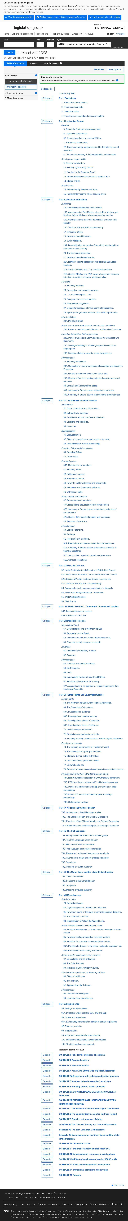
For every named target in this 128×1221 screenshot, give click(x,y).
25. (65, 299)
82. (65, 916)
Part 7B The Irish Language (72, 831)
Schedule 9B (65, 1130)
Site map (42, 1204)
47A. (66, 505)
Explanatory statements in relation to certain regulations (91, 1022)
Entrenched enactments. (77, 143)
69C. (66, 721)
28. (65, 312)
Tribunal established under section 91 (91, 1149)
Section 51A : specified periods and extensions (89, 555)
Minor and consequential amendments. (82, 1035)
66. (65, 677)
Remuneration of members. (79, 500)
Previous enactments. (73, 107)
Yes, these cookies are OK (20, 17)
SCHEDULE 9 (65, 1119)
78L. (63, 844)
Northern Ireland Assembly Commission (91, 1081)
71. (65, 734)
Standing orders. (74, 470)
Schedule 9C (65, 1135)
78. (65, 769)
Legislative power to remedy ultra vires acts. (87, 908)
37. (65, 439)
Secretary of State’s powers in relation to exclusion (91, 390)
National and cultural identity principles (83, 812)
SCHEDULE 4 (65, 1071)
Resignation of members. (78, 539)
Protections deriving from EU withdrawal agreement (84, 774)
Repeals (77, 1175)
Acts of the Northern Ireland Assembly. (83, 129)
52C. (63, 583)
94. (65, 998)
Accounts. (71, 655)
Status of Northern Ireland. (76, 102)
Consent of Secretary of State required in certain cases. (91, 155)
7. (64, 143)
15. (65, 194)
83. (65, 921)
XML (37, 1197)
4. (62, 116)
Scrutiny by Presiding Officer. (80, 168)
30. (65, 386)
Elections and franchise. (78, 422)
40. (65, 457)
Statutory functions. (76, 286)
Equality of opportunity (71, 743)
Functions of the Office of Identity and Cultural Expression (92, 821)
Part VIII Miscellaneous (70, 895)
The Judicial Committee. (78, 916)
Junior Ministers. (74, 241)
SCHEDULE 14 (65, 1170)
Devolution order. (71, 111)
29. (65, 362)
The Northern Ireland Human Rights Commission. (89, 703)
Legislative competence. (77, 134)
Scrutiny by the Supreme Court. (81, 172)
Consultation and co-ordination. (81, 959)
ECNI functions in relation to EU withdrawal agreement (93, 782)
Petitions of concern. (76, 474)
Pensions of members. (77, 521)
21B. (66, 269)
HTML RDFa (59, 1197)
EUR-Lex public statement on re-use (76, 1217)
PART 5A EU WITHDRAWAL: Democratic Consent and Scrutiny (88, 606)
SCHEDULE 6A (66, 1092)
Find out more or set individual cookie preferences (62, 17)
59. (65, 638)
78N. (63, 853)
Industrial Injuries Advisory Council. (83, 968)
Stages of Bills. (74, 181)
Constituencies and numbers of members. (86, 417)
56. (62, 601)
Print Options (115, 69)
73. (65, 747)
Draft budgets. (73, 668)
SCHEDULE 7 (65, 1108)
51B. (66, 548)
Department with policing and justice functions (96, 1076)
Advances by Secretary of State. (81, 651)
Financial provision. (73, 1026)
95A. (63, 1013)
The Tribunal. (73, 981)
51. (65, 539)
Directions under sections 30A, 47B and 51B (86, 1013)
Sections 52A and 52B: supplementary (83, 583)
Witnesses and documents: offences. (83, 487)
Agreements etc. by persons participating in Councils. (89, 588)
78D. (66, 794)
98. (62, 1031)
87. (65, 959)
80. (65, 908)
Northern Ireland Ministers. (79, 236)
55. (62, 597)
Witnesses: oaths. (75, 492)
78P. (63, 862)
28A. (66, 321)
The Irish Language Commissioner (82, 840)
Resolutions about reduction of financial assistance (91, 543)
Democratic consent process (79, 611)
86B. (66, 950)
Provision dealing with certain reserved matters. (88, 937)
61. (65, 651)
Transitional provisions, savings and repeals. (86, 1040)
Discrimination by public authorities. (83, 760)
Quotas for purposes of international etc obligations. (90, 308)
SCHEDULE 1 (65, 1055)
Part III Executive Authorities (73, 200)
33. (65, 417)
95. (62, 1008)
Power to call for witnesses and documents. (87, 483)
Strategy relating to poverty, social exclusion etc (90, 353)
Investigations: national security (82, 716)
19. (65, 241)
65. (65, 672)
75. (65, 756)
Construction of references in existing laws (94, 1154)
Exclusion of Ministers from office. (82, 386)
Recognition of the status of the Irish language (87, 835)
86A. (66, 946)
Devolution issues (81, 1143)
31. (65, 408)
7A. (65, 147)
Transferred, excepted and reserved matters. (84, 116)
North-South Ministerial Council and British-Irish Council (91, 574)
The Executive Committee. (79, 253)
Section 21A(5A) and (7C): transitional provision (90, 269)
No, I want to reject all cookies (106, 17)
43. (65, 478)
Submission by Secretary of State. (82, 189)
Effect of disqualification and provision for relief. (88, 439)
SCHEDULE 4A (66, 1076)
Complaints (71, 862)
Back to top (119, 1185)
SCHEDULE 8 (65, 1114)
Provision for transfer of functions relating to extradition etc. (95, 946)
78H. (63, 821)
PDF (32, 1197)
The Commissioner (74, 876)
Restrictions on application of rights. (83, 734)
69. (65, 707)
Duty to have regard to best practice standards (87, 858)
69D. (66, 725)
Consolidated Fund (70, 625)
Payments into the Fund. (78, 633)
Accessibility (54, 1204)
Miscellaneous (67, 358)
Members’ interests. (76, 478)
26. (65, 303)
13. (65, 181)
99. (62, 1035)
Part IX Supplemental (69, 1004)
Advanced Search (116, 47)
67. (65, 681)
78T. (63, 885)
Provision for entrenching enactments (85, 950)
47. (65, 500)
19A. (66, 245)
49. (65, 530)
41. (65, 470)
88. (65, 963)
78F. (63, 812)
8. (64, 155)
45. (65, 487)
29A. (66, 366)
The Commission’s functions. (80, 707)
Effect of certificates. (76, 976)
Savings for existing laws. (76, 1008)
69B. (66, 716)
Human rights (67, 699)
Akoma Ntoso (46, 1197)
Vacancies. (72, 426)
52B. (63, 579)
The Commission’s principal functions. (84, 751)
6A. (65, 138)
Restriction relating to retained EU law (84, 138)
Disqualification (68, 431)
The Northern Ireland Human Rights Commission (95, 1109)
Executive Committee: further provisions (79, 334)
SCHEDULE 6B (65, 1100)
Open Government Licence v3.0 (54, 1211)
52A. (63, 574)
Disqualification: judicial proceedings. (83, 444)
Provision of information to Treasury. (83, 681)
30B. (66, 395)
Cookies (93, 1204)
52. (62, 570)
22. (65, 286)
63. (65, 664)
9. (64, 163)
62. (65, 655)
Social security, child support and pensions (80, 955)
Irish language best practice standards (84, 849)
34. (65, 422)
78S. (63, 881)
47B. (66, 509)
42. (65, 474)
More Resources (51, 63)
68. (65, 703)
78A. (66, 778)
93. (65, 994)
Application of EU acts (76, 616)
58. (65, 633)
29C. (66, 378)
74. (65, 751)
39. (65, 452)
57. (65, 629)
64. (65, 668)
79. (65, 903)
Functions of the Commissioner (80, 844)
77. (65, 765)
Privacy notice (80, 1204)
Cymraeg (120, 34)
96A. (63, 1022)
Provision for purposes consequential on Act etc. (89, 941)
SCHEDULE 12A (66, 1159)
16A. (66, 212)
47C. (66, 517)
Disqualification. (74, 435)
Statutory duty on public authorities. (83, 756)
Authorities (66, 204)
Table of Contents (15, 63)
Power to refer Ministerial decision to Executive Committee (88, 325)
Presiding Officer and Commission (77, 448)
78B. (66, 782)
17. (65, 232)
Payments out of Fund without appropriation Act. (89, 638)
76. (65, 760)
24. (65, 295)
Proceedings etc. (69, 461)
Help (23, 1204)
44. (65, 483)
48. (65, 521)
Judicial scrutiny (68, 899)
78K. (63, 840)
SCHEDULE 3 (65, 1065)
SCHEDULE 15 (65, 1175)
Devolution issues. (75, 903)
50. (65, 534)
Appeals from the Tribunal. (79, 985)
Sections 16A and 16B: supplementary (85, 227)
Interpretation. (71, 1031)
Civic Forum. (70, 601)
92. (65, 985)
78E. (66, 802)
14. (65, 189)
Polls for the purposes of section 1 (88, 1055)
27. (65, 308)
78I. (63, 826)
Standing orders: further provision (88, 1087)
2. (62, 107)
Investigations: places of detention (83, 721)
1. (62, 102)
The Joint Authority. (75, 963)
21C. (66, 274)
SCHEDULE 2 (65, 1060)
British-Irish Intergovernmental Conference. (84, 592)
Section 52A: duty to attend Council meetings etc (88, 579)
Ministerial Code (68, 317)
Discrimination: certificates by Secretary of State (83, 972)
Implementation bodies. (75, 597)
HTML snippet (22, 1197)
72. (65, 739)
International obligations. (78, 303)
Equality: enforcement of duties (87, 1119)
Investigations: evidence (79, 712)
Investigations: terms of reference (83, 725)
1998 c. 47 (31, 58)
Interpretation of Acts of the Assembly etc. (86, 921)
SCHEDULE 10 (65, 1143)
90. (65, 976)
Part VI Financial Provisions (72, 621)
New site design (11, 1204)
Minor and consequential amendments (91, 1164)
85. (65, 937)
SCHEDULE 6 (65, 1086)
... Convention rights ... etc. (79, 295)
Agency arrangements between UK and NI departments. (92, 312)
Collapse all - (47, 89)
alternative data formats (50, 1193)
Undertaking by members (79, 465)
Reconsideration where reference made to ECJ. (88, 177)
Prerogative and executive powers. (82, 290)
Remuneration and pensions (74, 497)
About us (31, 1204)
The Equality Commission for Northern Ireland (94, 1114)
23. (65, 290)
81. (65, 912)
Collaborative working (78, 802)
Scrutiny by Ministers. (75, 163)
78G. (63, 817)
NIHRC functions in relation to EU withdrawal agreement (93, 778)
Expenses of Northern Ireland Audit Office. (86, 677)
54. (62, 592)
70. (65, 730)
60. (65, 642)
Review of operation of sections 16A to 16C (88, 374)
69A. (66, 712)
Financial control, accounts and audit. (84, 642)
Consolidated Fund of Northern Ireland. (85, 629)
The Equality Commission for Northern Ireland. (88, 747)
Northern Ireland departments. (80, 257)
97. (62, 1026)
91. (65, 981)
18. (65, 236)
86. (65, 941)
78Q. (63, 867)
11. (65, 172)
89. (65, 968)
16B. (66, 220)
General (65, 125)
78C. (66, 787)
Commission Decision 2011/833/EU (82, 1214)
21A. (66, 262)
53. (62, 588)
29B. (66, 374)
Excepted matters (80, 1060)
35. (65, 426)
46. (65, 492)
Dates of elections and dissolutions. (83, 408)
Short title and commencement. (80, 1044)
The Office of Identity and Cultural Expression (87, 817)
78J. (63, 835)
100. (63, 1040)
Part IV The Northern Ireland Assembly (78, 400)
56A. (63, 611)
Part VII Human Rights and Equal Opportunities (81, 695)
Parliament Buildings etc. (78, 994)
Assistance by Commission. (79, 730)
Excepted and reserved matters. (81, 299)
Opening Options (14, 93)
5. (64, 129)
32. (65, 413)
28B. (66, 329)
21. (65, 257)
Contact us (67, 1204)
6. (64, 134)
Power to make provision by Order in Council (81, 926)
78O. (63, 858)
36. (65, 435)
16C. (66, 227)
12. (65, 177)
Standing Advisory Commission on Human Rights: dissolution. (95, 739)
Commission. (73, 457)
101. (63, 1044)
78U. (63, 890)
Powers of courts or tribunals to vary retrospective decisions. (94, 912)
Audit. (69, 672)
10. (65, 168)
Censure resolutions (77, 560)
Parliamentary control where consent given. (86, 194)
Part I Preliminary (67, 98)
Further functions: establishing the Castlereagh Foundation (92, 826)
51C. (66, 555)
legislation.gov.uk (23, 27)
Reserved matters (80, 1065)
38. (65, 444)
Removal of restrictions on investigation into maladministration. (95, 769)
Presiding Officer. (75, 452)
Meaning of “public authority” (79, 867)
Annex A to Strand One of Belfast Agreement (93, 1071)
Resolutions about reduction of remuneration (88, 505)
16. (65, 208)
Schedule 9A (65, 1124)
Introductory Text (67, 93)
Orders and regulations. (75, 1017)
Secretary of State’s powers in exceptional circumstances (94, 395)
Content (33, 63)
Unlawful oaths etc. (75, 765)
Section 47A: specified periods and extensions (89, 517)
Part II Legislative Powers (71, 121)
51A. (66, 543)
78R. (63, 876)
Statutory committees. (77, 362)
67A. (66, 686)
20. (65, 253)
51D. (66, 560)
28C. (66, 338)
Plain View (99, 69)
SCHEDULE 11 (65, 1149)
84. (65, 929)
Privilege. (71, 534)
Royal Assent (67, 186)
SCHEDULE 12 (65, 1154)
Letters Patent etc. (75, 530)
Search (9, 52)
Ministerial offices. (75, 232)
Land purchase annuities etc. (80, 998)
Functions (65, 282)
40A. (66, 465)
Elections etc (67, 405)
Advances (65, 647)
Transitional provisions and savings (90, 1170)
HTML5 (12, 1197)
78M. (63, 849)
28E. (66, 353)
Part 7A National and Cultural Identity (77, 808)
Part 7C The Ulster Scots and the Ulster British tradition (86, 872)
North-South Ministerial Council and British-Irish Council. (90, 570)
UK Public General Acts (14, 58)
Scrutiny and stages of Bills (73, 159)
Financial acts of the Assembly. (81, 664)
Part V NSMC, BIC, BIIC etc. (72, 565)
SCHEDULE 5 (65, 1081)
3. (62, 111)
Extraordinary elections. (77, 413)
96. (62, 1017)
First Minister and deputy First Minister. (84, 208)
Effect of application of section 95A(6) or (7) (95, 1159)
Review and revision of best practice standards (87, 853)
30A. (66, 390)
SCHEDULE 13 (65, 1164)
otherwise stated (89, 1211)
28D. (66, 345)
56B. (63, 616)
